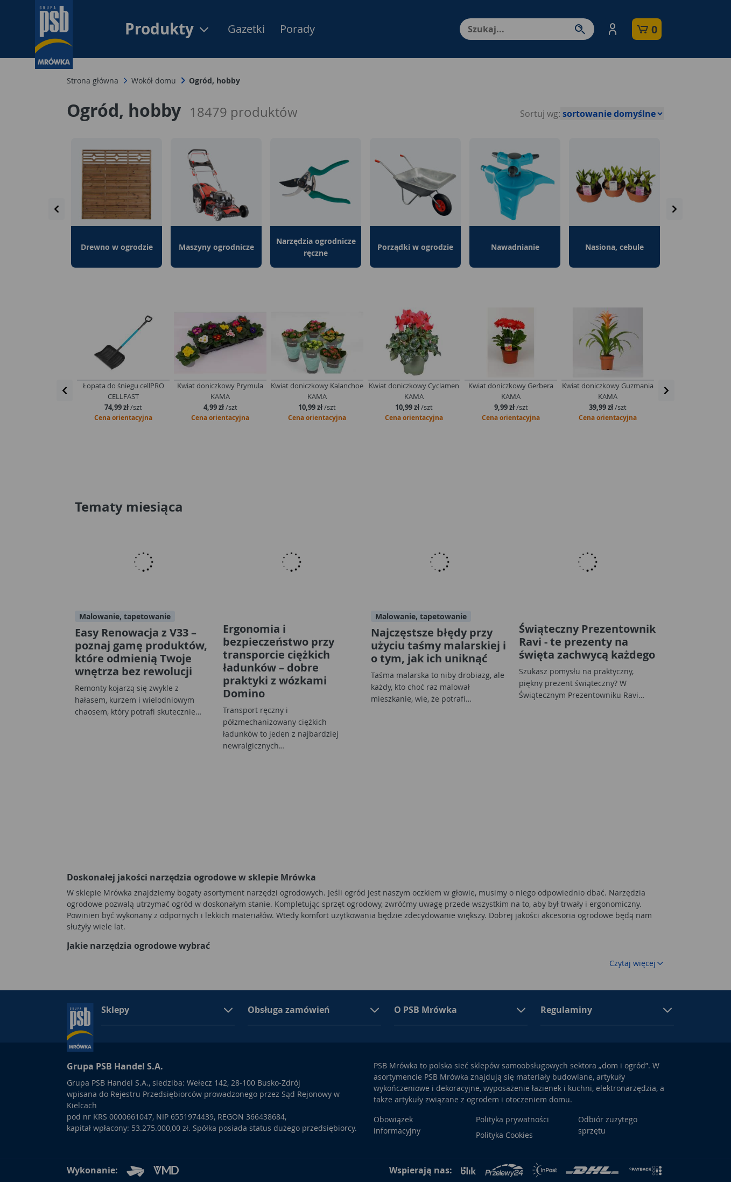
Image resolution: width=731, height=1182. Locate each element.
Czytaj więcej (636, 963)
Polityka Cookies (504, 1135)
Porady (297, 29)
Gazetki (246, 29)
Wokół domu (153, 80)
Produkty (167, 28)
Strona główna (92, 80)
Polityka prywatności (512, 1119)
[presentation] (56, 209)
